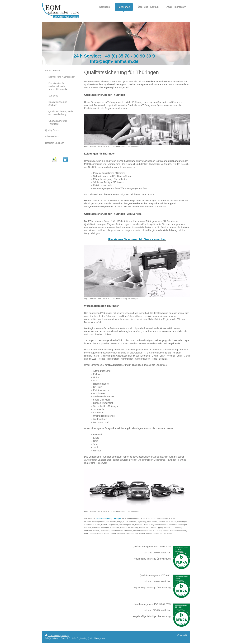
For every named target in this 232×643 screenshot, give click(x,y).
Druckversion (53, 635)
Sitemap (65, 635)
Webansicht (182, 635)
